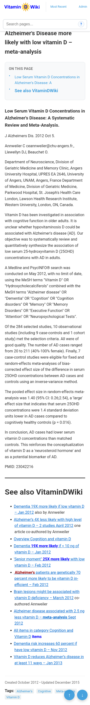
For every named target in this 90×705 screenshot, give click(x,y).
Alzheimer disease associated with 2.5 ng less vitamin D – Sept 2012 (49, 617)
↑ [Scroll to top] (69, 695)
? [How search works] (81, 24)
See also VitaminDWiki (36, 90)
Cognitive (44, 691)
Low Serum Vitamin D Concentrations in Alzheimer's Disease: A (47, 80)
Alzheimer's (25, 691)
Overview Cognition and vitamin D (42, 539)
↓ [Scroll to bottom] (82, 695)
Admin (83, 6)
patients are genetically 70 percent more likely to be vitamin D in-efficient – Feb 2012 (47, 578)
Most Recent (58, 6)
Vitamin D (12, 697)
